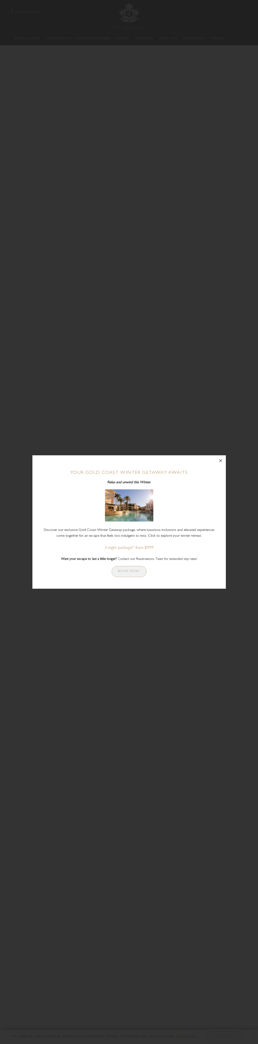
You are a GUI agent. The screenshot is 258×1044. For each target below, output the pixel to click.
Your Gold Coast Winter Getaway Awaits (129, 473)
